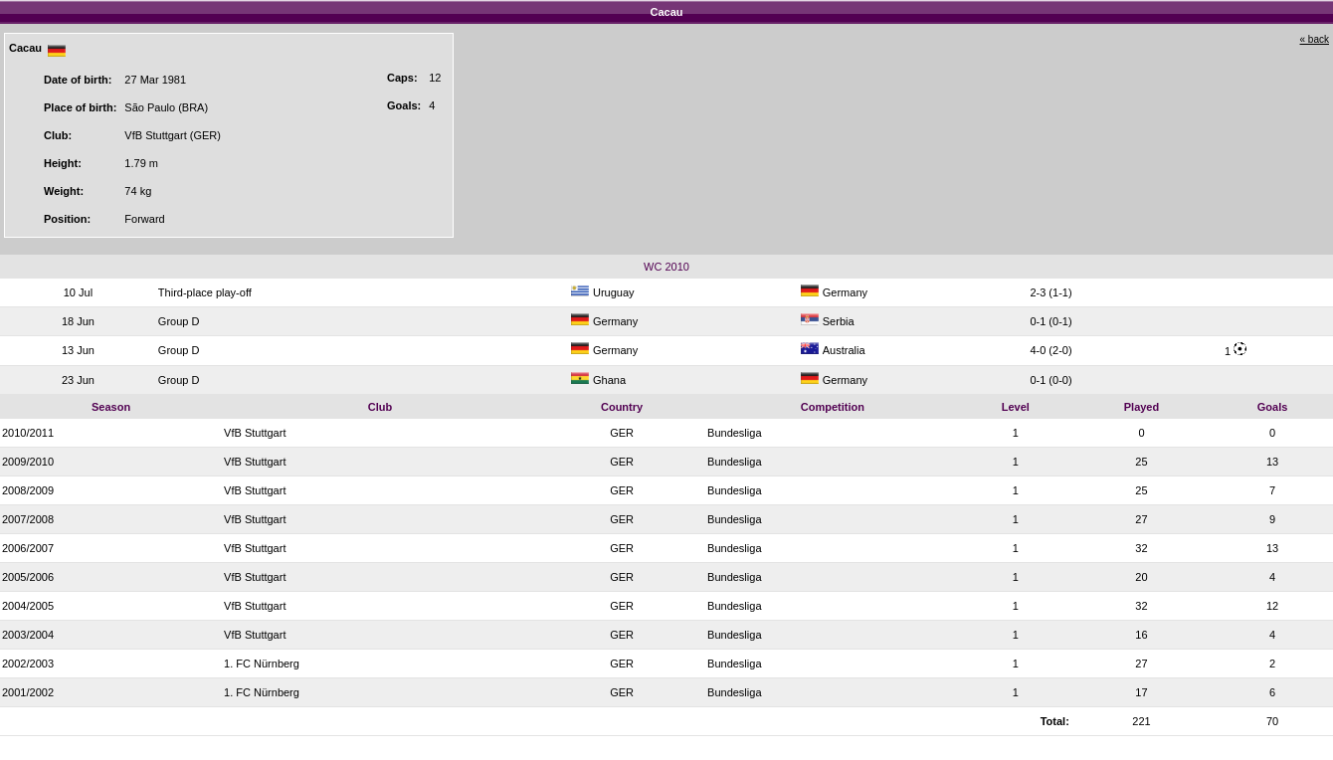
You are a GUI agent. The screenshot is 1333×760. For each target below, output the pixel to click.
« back (1314, 39)
